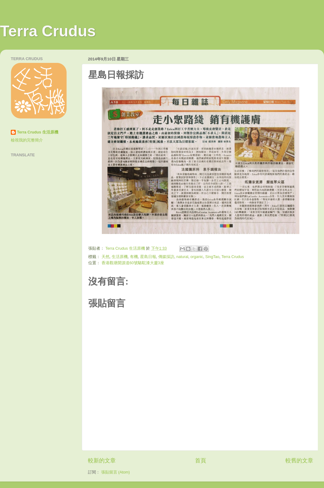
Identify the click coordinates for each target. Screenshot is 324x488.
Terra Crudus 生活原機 (37, 132)
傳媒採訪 (166, 257)
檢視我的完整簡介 (27, 140)
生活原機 (120, 257)
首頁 (200, 460)
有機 (134, 257)
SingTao (212, 257)
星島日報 (148, 257)
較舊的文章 (299, 460)
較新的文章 (102, 460)
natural (183, 257)
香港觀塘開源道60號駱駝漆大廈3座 (133, 263)
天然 (106, 257)
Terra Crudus (48, 31)
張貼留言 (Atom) (115, 472)
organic (196, 257)
